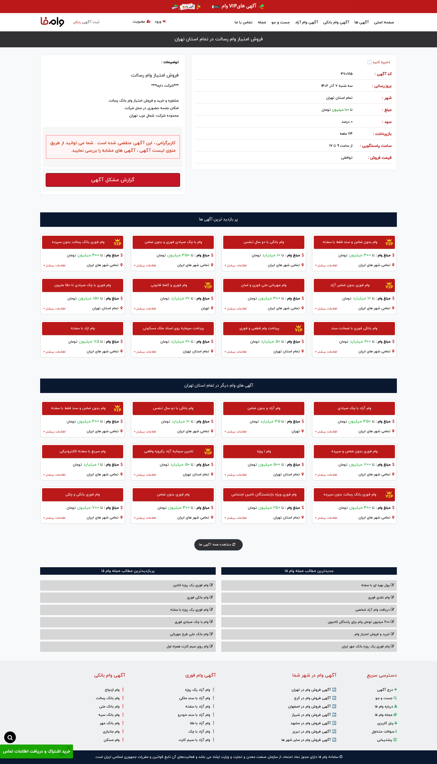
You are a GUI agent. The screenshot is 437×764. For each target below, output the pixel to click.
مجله (262, 22)
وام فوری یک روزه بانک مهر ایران (368, 646)
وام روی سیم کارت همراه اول (190, 646)
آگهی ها (362, 22)
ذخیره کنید (379, 62)
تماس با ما (244, 22)
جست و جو (280, 22)
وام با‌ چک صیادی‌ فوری (194, 622)
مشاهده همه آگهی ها (218, 544)
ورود (160, 21)
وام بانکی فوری (200, 597)
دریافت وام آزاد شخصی (374, 610)
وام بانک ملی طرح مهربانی (191, 634)
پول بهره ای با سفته (377, 585)
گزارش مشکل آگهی (113, 179)
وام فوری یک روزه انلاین (193, 585)
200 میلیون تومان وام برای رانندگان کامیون (361, 622)
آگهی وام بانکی (336, 22)
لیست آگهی (151, 151)
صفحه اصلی (384, 22)
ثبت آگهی (86, 22)
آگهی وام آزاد (306, 22)
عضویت (142, 21)
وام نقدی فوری (381, 597)
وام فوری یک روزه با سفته (191, 610)
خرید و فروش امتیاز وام (374, 634)
